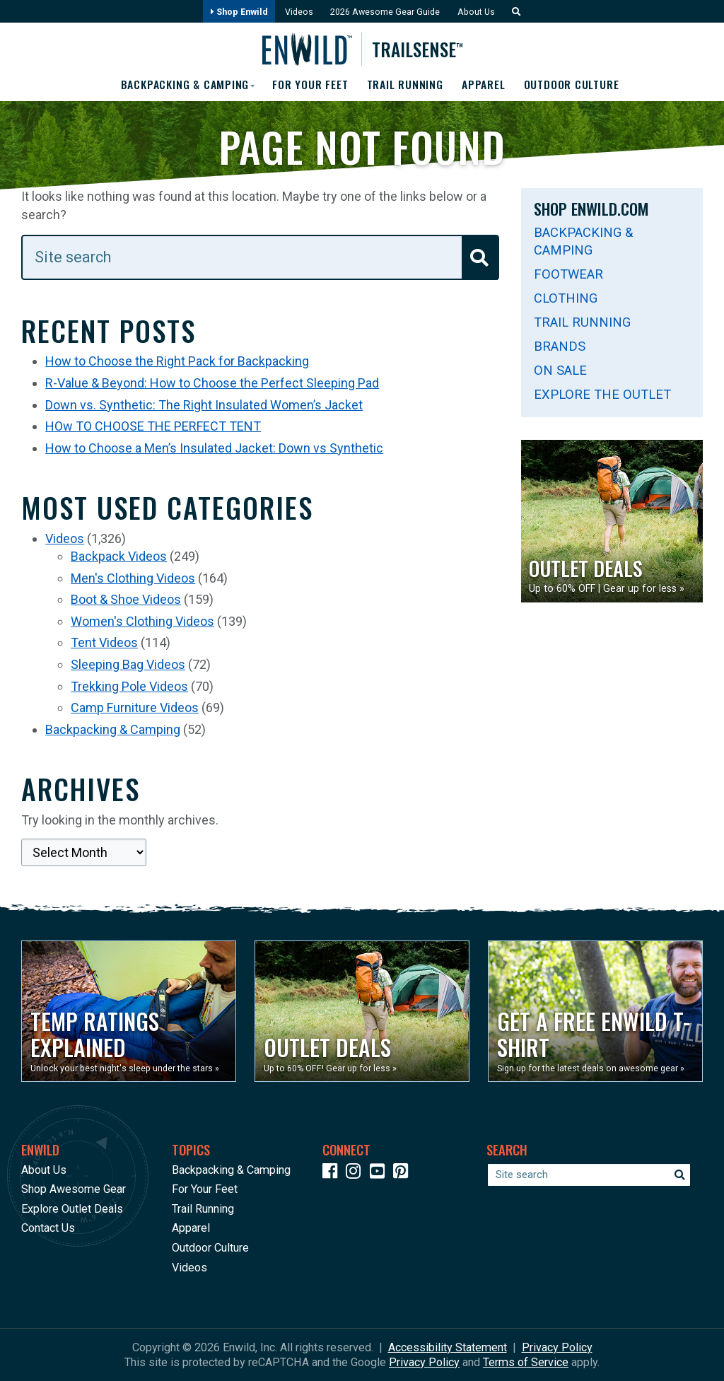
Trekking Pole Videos (129, 686)
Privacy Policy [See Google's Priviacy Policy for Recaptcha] (424, 1362)
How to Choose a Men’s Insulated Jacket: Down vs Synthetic (214, 448)
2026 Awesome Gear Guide (384, 11)
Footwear (568, 274)
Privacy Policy (557, 1347)
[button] (514, 11)
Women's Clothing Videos (142, 621)
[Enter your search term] (260, 257)
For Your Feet (310, 84)
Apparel (485, 84)
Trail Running (406, 84)
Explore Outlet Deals (72, 1209)
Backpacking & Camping (112, 729)
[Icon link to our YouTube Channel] (380, 1173)
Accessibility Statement (447, 1347)
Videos (298, 11)
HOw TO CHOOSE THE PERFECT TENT (153, 426)
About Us (477, 11)
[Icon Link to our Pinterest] (403, 1173)
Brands (559, 346)
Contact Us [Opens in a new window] (48, 1228)
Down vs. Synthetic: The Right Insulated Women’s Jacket (204, 404)
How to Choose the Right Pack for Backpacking (177, 361)
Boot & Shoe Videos (126, 600)
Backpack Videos (119, 556)
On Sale (560, 370)
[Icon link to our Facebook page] (333, 1173)
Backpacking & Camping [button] (182, 84)
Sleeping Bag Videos (128, 664)
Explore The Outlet (602, 394)
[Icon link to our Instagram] (356, 1173)
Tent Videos (104, 643)
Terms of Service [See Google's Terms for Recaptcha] (525, 1362)
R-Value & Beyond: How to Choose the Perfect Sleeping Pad (212, 382)
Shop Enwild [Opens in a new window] (237, 11)
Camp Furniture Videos (135, 707)
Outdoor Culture (573, 84)
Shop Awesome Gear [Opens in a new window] (73, 1189)
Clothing (565, 298)
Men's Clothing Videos (133, 578)
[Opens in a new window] (128, 1011)
